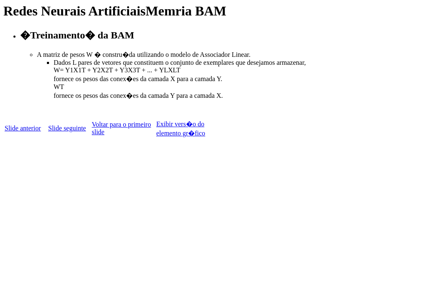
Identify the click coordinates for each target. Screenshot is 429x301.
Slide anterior (23, 128)
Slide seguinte (67, 128)
